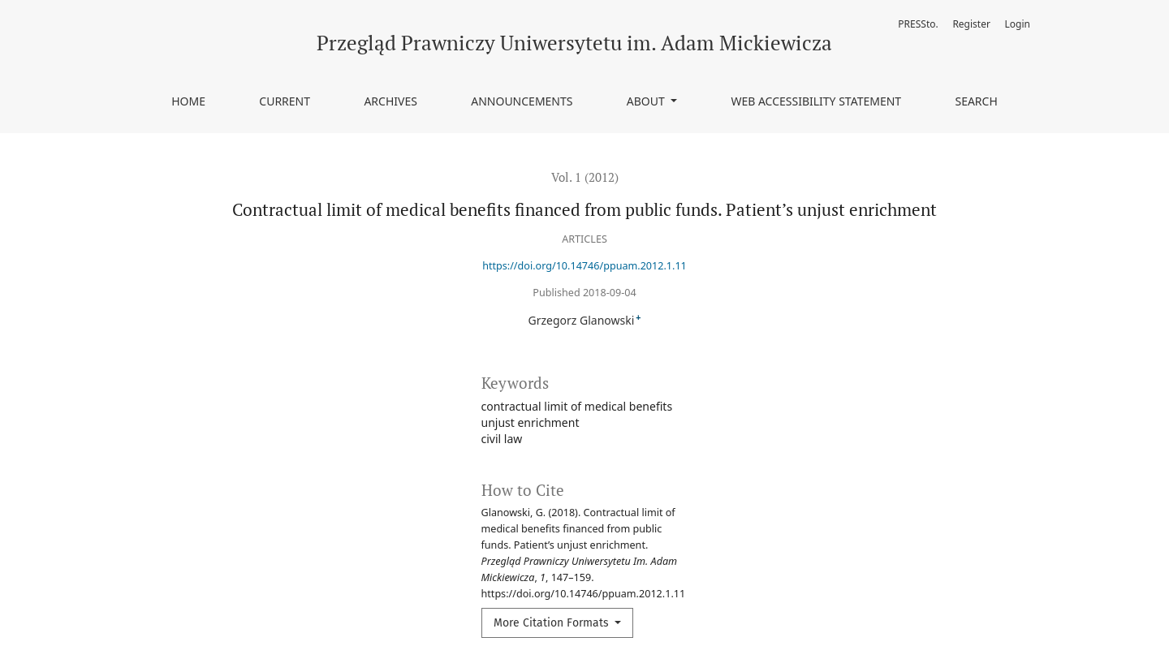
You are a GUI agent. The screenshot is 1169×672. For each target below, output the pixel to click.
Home (188, 101)
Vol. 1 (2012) (585, 177)
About (647, 101)
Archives (390, 101)
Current (284, 101)
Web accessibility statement (816, 101)
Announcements (521, 101)
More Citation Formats (553, 623)
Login (1017, 24)
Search (976, 101)
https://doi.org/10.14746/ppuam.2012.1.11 (584, 266)
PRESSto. (918, 24)
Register (971, 24)
